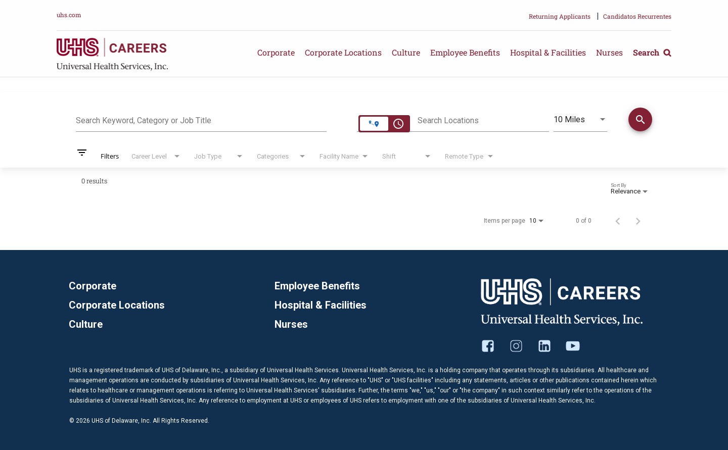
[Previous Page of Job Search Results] (618, 221)
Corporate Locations (343, 52)
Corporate (276, 52)
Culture (406, 52)
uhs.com (69, 15)
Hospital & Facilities (548, 52)
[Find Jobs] (640, 121)
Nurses (609, 52)
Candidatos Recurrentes (637, 16)
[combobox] (201, 119)
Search (652, 52)
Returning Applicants (559, 16)
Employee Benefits (465, 52)
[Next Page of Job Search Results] (638, 221)
